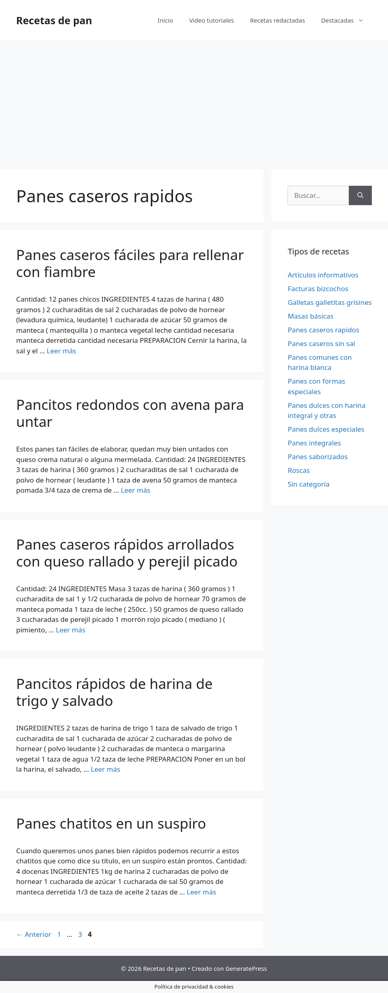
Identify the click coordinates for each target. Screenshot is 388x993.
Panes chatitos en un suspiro (111, 823)
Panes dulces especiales (326, 429)
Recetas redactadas (277, 20)
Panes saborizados (318, 456)
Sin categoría (309, 484)
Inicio (165, 20)
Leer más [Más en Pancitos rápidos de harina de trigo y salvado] (105, 769)
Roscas (299, 470)
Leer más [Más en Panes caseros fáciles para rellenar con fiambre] (61, 350)
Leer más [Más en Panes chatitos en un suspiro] (201, 891)
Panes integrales (314, 442)
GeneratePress (246, 968)
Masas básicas (311, 316)
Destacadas (346, 20)
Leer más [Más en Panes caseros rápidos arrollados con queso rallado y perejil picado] (70, 629)
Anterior (33, 934)
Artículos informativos (323, 274)
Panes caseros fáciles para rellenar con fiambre (130, 263)
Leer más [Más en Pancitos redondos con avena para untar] (135, 490)
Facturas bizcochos (318, 288)
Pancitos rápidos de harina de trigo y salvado (114, 692)
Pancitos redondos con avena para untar (130, 413)
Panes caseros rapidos (323, 329)
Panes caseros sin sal (321, 343)
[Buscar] (360, 195)
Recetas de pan (54, 20)
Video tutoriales (211, 20)
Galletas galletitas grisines (329, 302)
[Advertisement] (194, 100)
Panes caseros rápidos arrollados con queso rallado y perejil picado (127, 553)
